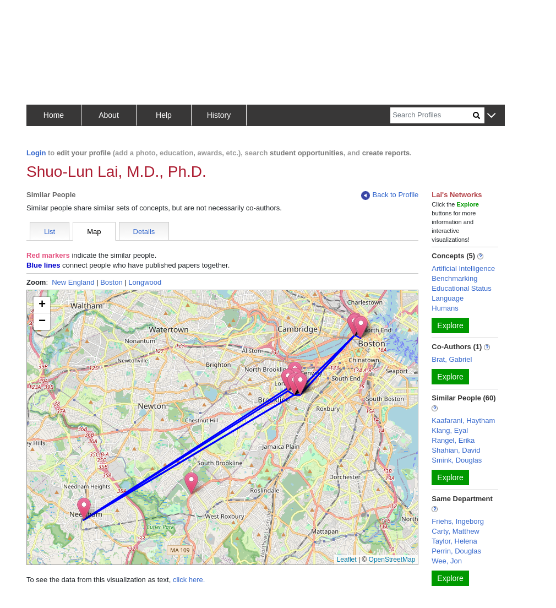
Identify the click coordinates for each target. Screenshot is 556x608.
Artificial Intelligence (463, 268)
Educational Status (461, 288)
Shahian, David (456, 450)
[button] (491, 116)
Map (94, 231)
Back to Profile (389, 195)
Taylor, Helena (454, 541)
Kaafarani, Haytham (463, 420)
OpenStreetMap (392, 559)
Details (144, 231)
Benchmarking (454, 278)
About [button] (109, 115)
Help (164, 115)
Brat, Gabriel (452, 359)
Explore (450, 325)
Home (53, 115)
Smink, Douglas (457, 460)
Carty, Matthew (455, 531)
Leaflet (347, 559)
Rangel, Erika (453, 440)
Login (36, 153)
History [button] (219, 115)
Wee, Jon (447, 561)
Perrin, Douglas (456, 551)
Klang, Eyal (450, 430)
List (49, 231)
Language (448, 298)
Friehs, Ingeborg (458, 521)
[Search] (431, 115)
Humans (445, 308)
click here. (189, 580)
